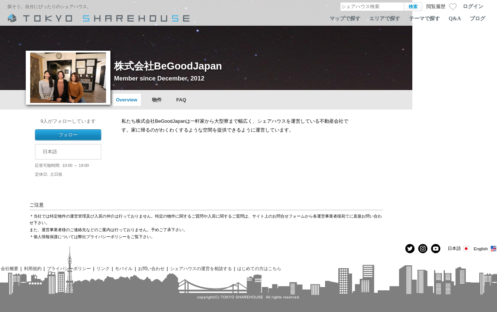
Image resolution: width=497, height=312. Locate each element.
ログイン (473, 6)
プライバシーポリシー (69, 268)
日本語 (459, 248)
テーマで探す (424, 18)
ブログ (477, 18)
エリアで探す (384, 18)
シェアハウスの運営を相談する (201, 268)
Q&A (455, 18)
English (485, 248)
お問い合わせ (151, 268)
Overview (126, 100)
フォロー (68, 134)
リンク (103, 268)
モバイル (124, 268)
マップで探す (344, 18)
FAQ (181, 100)
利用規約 (33, 268)
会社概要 (9, 268)
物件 (157, 100)
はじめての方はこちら (259, 268)
